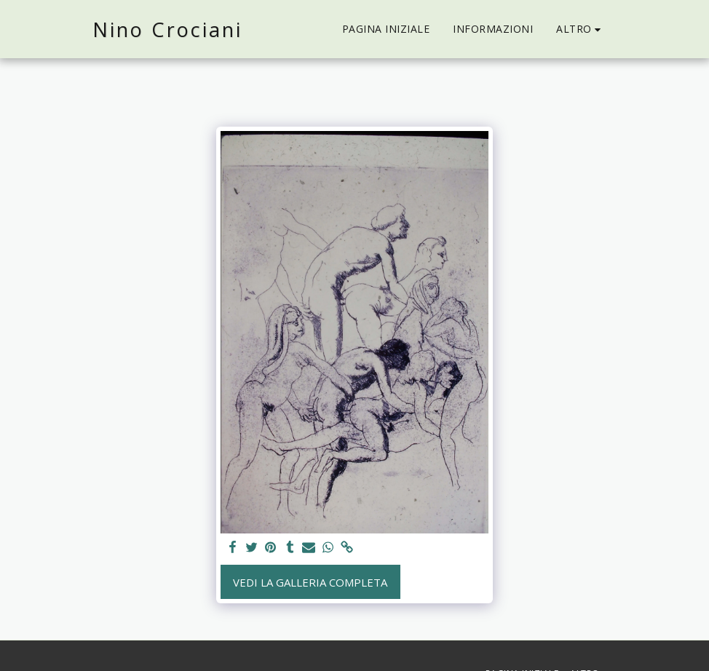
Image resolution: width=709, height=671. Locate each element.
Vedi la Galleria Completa (310, 582)
